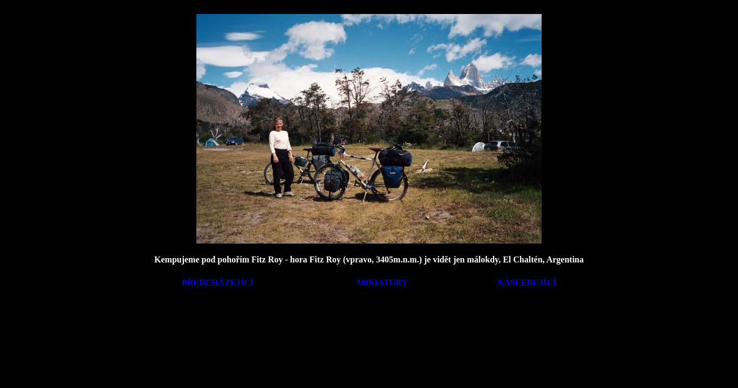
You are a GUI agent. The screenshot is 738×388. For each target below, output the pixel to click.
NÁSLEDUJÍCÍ (527, 282)
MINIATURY (382, 282)
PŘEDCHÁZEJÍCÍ (217, 282)
